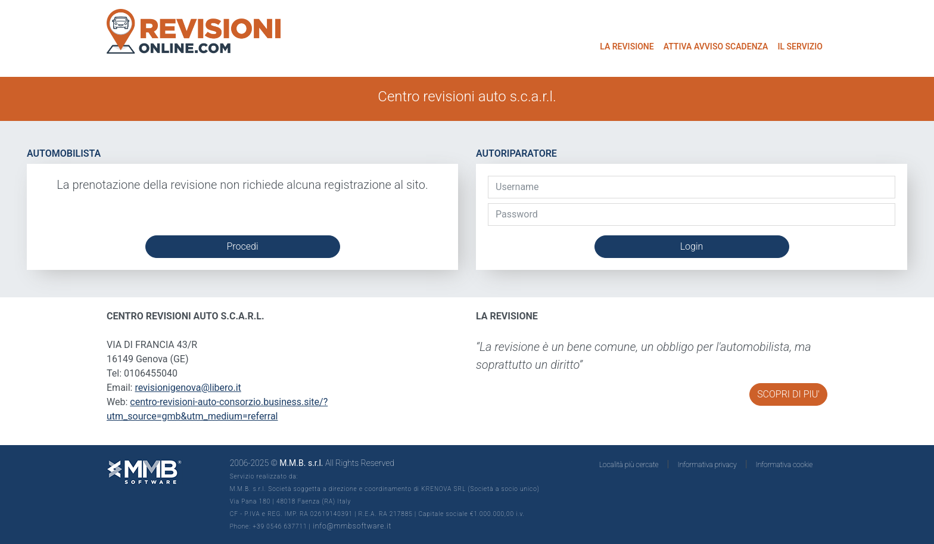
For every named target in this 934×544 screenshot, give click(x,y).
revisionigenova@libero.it (188, 387)
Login (691, 246)
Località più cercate (629, 465)
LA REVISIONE (626, 46)
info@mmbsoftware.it (352, 526)
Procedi (242, 246)
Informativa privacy (707, 465)
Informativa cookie (784, 465)
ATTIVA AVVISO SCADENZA (716, 46)
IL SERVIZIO (800, 46)
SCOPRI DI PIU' (788, 394)
